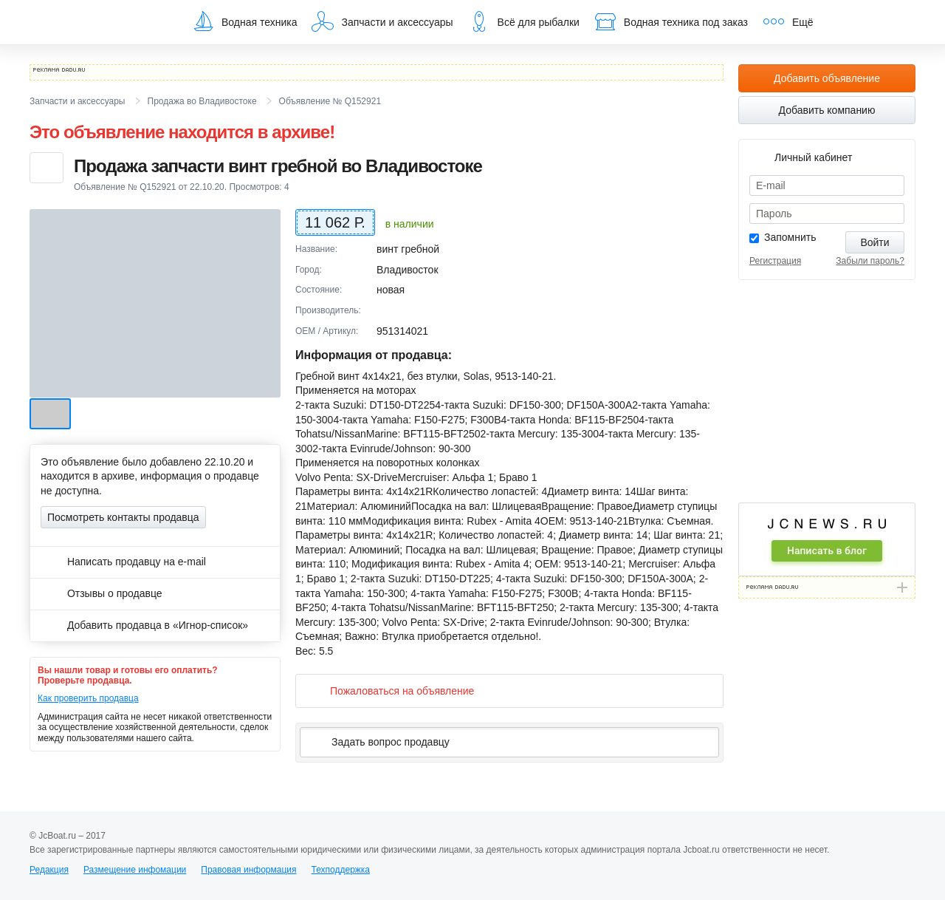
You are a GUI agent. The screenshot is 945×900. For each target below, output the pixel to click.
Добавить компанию (827, 110)
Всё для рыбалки (524, 21)
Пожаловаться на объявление (390, 690)
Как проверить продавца (88, 698)
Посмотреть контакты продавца (123, 517)
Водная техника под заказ (671, 21)
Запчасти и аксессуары (382, 21)
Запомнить (790, 237)
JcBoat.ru (100, 22)
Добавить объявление (827, 78)
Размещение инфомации (134, 870)
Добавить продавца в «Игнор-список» (144, 625)
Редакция (49, 870)
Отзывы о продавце (101, 593)
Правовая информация (248, 870)
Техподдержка (340, 870)
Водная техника (244, 21)
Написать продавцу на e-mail (123, 561)
